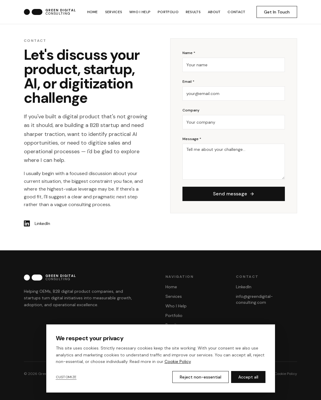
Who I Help (176, 306)
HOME (92, 12)
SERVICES (113, 12)
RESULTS (193, 12)
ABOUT (214, 12)
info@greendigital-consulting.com (254, 299)
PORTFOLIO (168, 12)
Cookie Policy (285, 373)
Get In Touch (277, 12)
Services (173, 296)
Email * (188, 82)
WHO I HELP (139, 12)
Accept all (248, 377)
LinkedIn (243, 286)
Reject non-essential (200, 377)
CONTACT (236, 12)
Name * (188, 54)
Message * (191, 140)
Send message (233, 195)
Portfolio (173, 315)
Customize (66, 377)
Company (190, 111)
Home (171, 286)
